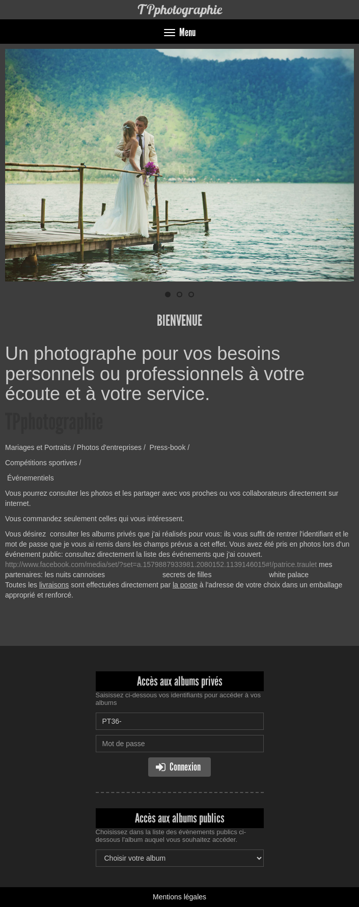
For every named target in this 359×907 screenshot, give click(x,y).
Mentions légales (179, 897)
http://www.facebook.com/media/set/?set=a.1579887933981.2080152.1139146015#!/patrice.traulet (161, 564)
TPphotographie (179, 9)
